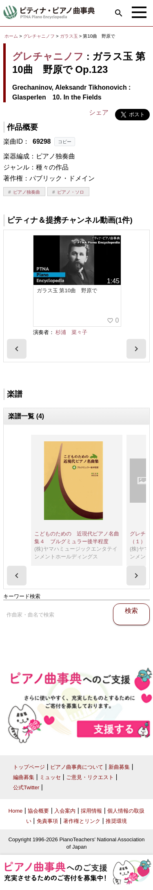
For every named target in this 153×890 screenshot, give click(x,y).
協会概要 (38, 811)
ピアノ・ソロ (70, 192)
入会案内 (64, 811)
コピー (64, 141)
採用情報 (91, 811)
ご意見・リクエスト (90, 777)
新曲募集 (119, 767)
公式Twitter (26, 787)
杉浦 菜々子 (71, 332)
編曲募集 (23, 777)
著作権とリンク (81, 821)
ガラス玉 (69, 36)
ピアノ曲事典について (76, 767)
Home (16, 811)
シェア (99, 112)
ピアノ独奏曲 (26, 192)
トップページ (29, 767)
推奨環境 (116, 821)
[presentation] (17, 349)
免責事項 (47, 821)
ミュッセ (50, 777)
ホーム (11, 36)
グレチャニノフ (39, 36)
